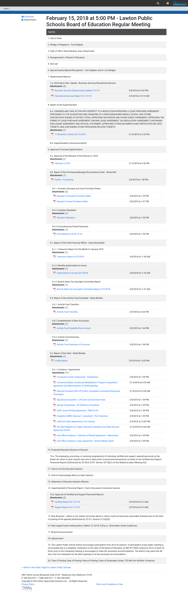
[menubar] (94, 3)
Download (28, 16)
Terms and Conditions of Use (109, 584)
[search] (158, 3)
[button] (167, 3)
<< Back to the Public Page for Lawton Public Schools (46, 567)
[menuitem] (158, 3)
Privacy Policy (28, 584)
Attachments (30, 20)
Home (5, 9)
